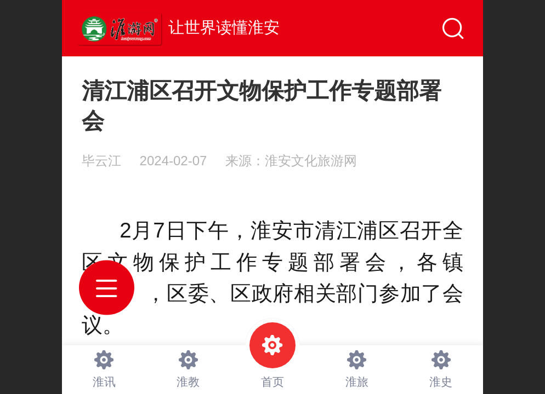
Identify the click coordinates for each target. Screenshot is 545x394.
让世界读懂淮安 (224, 27)
